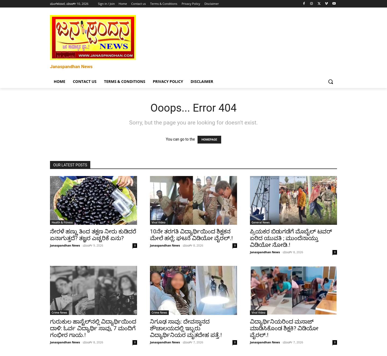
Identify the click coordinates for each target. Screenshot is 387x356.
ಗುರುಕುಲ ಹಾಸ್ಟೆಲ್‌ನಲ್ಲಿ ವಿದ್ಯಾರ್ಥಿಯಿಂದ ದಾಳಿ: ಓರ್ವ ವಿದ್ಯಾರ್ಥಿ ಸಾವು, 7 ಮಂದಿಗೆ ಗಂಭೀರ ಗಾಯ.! (93, 328)
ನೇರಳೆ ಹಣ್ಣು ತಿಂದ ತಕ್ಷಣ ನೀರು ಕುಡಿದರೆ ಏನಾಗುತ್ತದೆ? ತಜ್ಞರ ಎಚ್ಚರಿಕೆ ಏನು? (93, 234)
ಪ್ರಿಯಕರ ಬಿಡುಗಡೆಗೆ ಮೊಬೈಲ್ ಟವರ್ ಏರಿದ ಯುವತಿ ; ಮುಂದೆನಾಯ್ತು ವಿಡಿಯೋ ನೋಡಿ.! (291, 238)
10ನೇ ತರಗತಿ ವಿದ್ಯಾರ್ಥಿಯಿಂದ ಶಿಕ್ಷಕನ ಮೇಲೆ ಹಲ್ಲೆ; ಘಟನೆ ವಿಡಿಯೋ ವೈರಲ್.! (191, 234)
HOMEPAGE (209, 139)
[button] (330, 81)
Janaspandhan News (65, 245)
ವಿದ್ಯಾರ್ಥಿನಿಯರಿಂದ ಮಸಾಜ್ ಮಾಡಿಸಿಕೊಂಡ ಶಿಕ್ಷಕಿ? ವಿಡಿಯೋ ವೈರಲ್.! (284, 328)
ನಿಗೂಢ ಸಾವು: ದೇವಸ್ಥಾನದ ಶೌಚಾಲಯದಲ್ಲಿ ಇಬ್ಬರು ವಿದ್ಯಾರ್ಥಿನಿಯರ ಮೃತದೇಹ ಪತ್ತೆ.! (186, 328)
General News (261, 222)
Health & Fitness (62, 222)
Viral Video (159, 222)
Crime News (59, 312)
